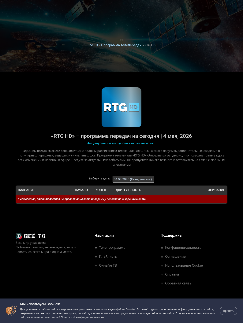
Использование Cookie (182, 265)
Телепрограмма (110, 247)
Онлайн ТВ (106, 265)
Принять (228, 311)
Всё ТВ (93, 45)
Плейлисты (106, 256)
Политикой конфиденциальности (82, 317)
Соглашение (173, 256)
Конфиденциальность (181, 247)
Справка (170, 274)
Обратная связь (176, 283)
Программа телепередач (121, 45)
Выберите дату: (99, 178)
